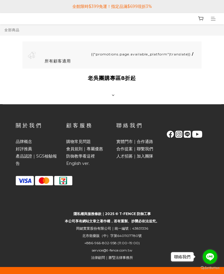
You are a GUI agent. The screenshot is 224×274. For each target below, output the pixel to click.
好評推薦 (24, 148)
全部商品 (12, 30)
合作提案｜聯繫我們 (134, 148)
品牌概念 (24, 141)
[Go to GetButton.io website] (210, 268)
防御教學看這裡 (80, 156)
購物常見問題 (78, 141)
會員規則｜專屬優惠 (84, 148)
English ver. (78, 163)
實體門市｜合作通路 (134, 141)
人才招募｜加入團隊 (134, 156)
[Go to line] (210, 256)
